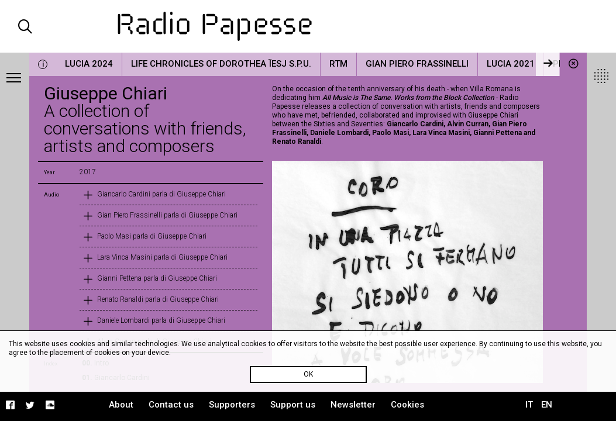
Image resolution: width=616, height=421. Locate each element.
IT (529, 404)
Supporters (232, 404)
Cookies (407, 404)
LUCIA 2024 (89, 63)
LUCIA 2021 (511, 63)
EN (546, 404)
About (121, 404)
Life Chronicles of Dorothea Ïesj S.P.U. (221, 63)
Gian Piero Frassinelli (417, 63)
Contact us (171, 404)
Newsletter (353, 404)
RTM (338, 63)
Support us (292, 404)
